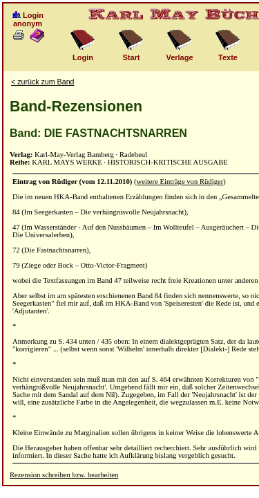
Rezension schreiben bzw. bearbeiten (64, 475)
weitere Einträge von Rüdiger (180, 181)
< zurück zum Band (43, 81)
